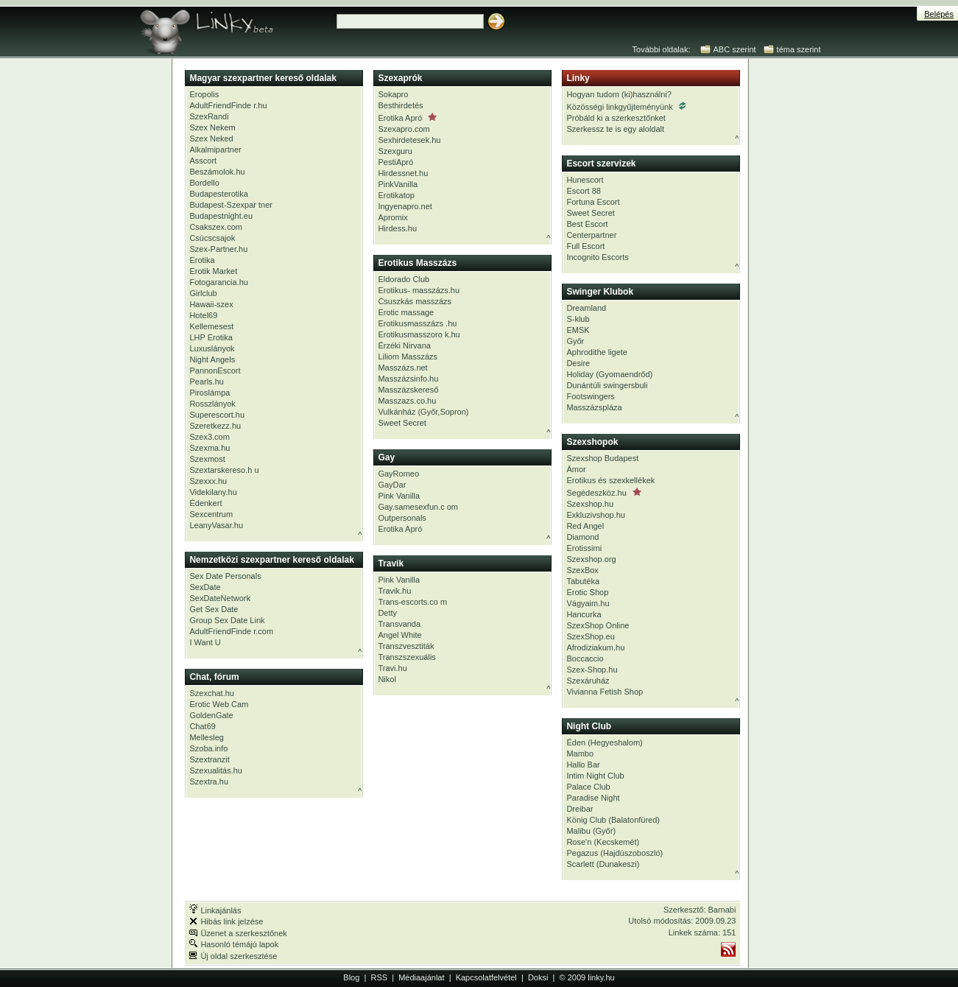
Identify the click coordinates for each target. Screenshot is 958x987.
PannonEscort (214, 370)
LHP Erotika (211, 337)
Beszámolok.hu (216, 171)
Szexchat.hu (211, 693)
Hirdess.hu (397, 228)
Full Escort (585, 246)
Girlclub (202, 293)
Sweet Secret (402, 422)
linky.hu (601, 977)
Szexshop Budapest (602, 458)
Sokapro (393, 94)
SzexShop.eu (590, 636)
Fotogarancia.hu (218, 282)
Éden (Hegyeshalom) (604, 742)
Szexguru (395, 151)
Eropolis (204, 94)
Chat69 (202, 726)
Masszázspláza (593, 407)
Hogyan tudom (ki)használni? (618, 94)
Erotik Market (213, 271)
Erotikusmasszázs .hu (417, 323)
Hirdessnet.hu (403, 173)
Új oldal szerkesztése (233, 956)
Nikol (386, 679)
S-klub (577, 319)
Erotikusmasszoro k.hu (418, 334)
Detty (387, 612)
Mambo (580, 753)
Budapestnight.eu (221, 215)
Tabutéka (582, 581)
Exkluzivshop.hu (595, 514)
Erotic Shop (587, 592)
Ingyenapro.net (405, 206)
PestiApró (395, 162)
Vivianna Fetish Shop (604, 691)
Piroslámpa (209, 392)
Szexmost (207, 458)
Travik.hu (394, 590)
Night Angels (212, 359)
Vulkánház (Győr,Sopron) (423, 411)
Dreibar (579, 808)
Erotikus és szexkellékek (610, 480)
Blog (351, 977)
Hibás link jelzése (226, 921)
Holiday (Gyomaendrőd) (609, 374)
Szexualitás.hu (215, 770)
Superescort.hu (216, 414)
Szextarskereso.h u (223, 470)
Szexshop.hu (589, 503)
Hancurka (583, 614)
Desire (578, 363)
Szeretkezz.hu (215, 425)
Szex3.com (209, 436)
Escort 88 (583, 190)
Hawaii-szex (211, 304)
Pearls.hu (206, 381)
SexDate (204, 587)
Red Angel (585, 525)
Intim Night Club (595, 775)
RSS (378, 977)
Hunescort (584, 179)
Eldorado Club (403, 279)
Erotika (201, 260)
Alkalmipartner (215, 149)
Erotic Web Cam (218, 704)
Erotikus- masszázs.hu (418, 290)
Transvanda (399, 623)
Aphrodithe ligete (596, 352)
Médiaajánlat (421, 977)
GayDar (392, 484)
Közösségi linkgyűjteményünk (625, 106)
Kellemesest (211, 326)
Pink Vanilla (399, 495)
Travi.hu (392, 668)
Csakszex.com (215, 226)
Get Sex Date (213, 609)
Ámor (575, 469)
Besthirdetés (400, 105)
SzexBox (582, 570)
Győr (575, 341)
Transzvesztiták (406, 646)
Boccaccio (584, 658)
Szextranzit (209, 759)
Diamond (582, 537)
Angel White (399, 635)
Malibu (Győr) (591, 830)
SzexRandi (208, 116)
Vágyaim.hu (587, 603)
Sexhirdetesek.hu (409, 140)
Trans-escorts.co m (412, 601)
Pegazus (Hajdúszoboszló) (614, 853)
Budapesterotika (218, 193)
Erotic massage (406, 312)
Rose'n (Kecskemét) (602, 841)
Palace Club (588, 786)
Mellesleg (206, 737)
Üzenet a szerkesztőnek (237, 933)
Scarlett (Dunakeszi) (602, 864)
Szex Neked (211, 138)
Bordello (204, 182)
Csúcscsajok (212, 237)
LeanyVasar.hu (216, 525)
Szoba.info (208, 748)
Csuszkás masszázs (414, 301)
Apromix (392, 217)
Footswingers (590, 396)
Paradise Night (592, 797)
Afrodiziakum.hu (595, 647)
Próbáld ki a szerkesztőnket (616, 117)
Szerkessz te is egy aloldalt (615, 128)
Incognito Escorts (597, 257)
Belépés (939, 14)
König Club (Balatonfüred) (613, 819)
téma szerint (799, 49)
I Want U (204, 642)
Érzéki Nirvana (404, 345)
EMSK (577, 330)
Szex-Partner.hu (218, 249)
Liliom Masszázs (407, 356)
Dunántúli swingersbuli (606, 385)
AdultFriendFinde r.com (231, 631)
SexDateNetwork (219, 598)
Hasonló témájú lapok (233, 944)
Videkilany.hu (212, 492)
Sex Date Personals (225, 576)
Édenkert (205, 503)
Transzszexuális (406, 657)
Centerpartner (591, 235)
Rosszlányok (212, 403)
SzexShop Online (597, 625)
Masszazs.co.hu (407, 400)
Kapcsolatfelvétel (486, 977)
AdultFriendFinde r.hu (228, 105)
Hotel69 (203, 315)
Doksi (538, 977)
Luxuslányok (211, 348)
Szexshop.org (591, 559)
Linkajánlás (215, 910)
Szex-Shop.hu (591, 669)
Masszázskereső (408, 389)
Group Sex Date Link (226, 620)
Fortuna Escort (592, 201)
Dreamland (586, 307)
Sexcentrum (211, 514)
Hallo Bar (582, 764)
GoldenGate (211, 715)
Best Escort (586, 223)
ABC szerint (735, 49)
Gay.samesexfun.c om (418, 506)
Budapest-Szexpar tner (230, 204)
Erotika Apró (407, 117)
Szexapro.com (403, 128)
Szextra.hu (208, 781)
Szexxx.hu (208, 481)
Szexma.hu (209, 447)
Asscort (202, 160)
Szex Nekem (212, 127)
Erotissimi (584, 548)
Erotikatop (396, 195)
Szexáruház (587, 680)
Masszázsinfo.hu (408, 378)
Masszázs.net (402, 367)
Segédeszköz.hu (603, 492)
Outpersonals (402, 517)
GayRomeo (398, 473)
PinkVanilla (398, 184)
